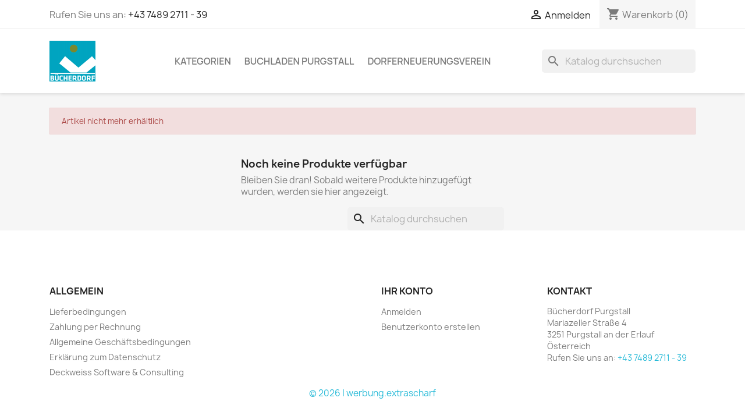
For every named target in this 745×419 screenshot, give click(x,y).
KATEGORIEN (203, 61)
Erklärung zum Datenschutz (105, 357)
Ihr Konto (407, 291)
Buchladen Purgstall (299, 61)
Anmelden (401, 311)
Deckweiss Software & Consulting (116, 372)
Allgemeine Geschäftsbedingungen (120, 341)
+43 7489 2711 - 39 (167, 14)
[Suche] (619, 61)
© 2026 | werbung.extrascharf (372, 393)
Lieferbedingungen (87, 311)
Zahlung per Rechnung (95, 326)
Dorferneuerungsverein (429, 61)
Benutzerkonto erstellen (430, 326)
